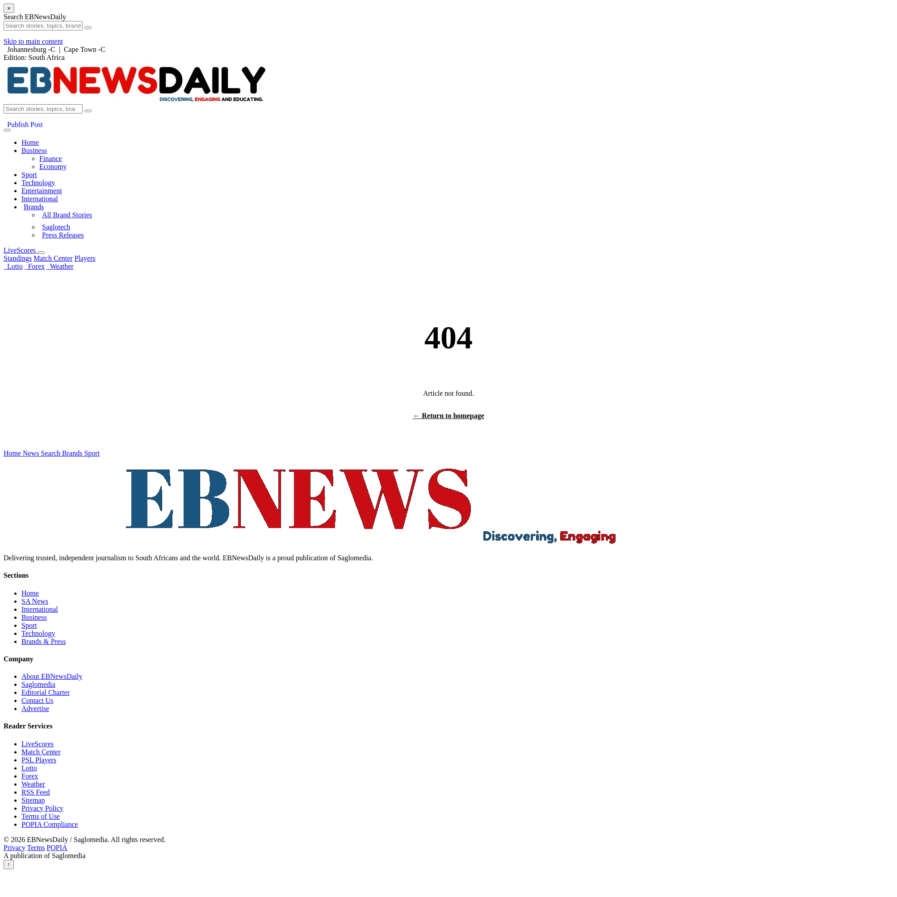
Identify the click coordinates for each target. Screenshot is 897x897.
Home (30, 142)
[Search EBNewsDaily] (43, 109)
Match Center (41, 752)
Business (34, 150)
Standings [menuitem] (18, 258)
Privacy (14, 847)
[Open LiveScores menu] (41, 252)
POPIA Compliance (49, 824)
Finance (50, 158)
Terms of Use (40, 816)
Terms (36, 847)
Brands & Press (43, 641)
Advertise (35, 708)
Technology (38, 182)
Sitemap (33, 800)
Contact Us (37, 700)
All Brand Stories (67, 215)
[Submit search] (88, 111)
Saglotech (56, 227)
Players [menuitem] (85, 258)
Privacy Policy (42, 808)
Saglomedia (38, 684)
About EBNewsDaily (51, 676)
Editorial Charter (45, 692)
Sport (29, 174)
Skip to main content (33, 41)
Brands (34, 207)
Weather (60, 266)
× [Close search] (9, 8)
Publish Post (23, 124)
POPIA (56, 847)
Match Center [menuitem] (53, 258)
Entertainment (41, 191)
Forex (35, 266)
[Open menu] (7, 130)
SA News (34, 601)
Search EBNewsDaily (35, 17)
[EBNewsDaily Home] (136, 102)
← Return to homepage (448, 415)
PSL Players (38, 760)
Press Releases (63, 235)
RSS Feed (35, 792)
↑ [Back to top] (8, 864)
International (39, 199)
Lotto (13, 266)
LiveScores (21, 250)
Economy (53, 166)
